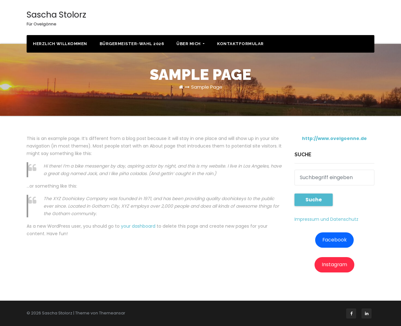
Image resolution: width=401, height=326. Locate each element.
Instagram (334, 264)
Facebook (334, 239)
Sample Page (206, 87)
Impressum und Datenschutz (326, 219)
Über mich (190, 43)
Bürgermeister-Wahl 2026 (132, 43)
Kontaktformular (240, 43)
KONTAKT (350, 18)
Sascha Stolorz (56, 18)
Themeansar (112, 313)
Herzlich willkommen (60, 43)
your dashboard (138, 226)
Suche (313, 199)
